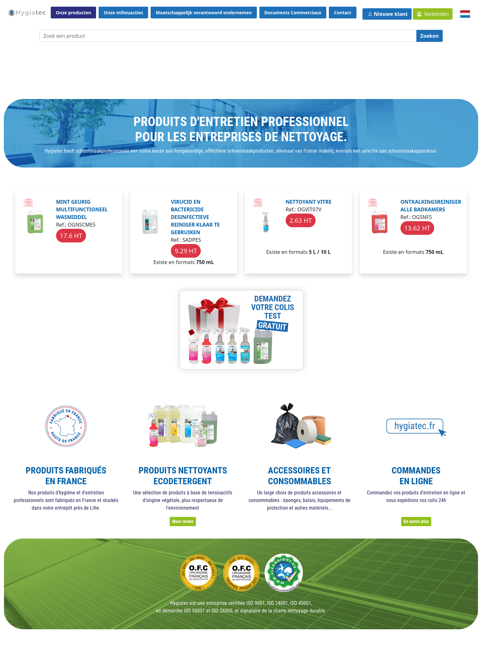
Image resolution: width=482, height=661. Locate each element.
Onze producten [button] (73, 13)
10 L (325, 251)
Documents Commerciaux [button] (293, 13)
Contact (342, 13)
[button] (433, 14)
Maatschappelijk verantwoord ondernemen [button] (203, 13)
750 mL (205, 262)
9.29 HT (186, 251)
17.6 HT (71, 235)
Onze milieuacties (123, 13)
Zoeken (429, 35)
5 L (312, 251)
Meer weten (182, 521)
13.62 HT (417, 228)
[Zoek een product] (228, 36)
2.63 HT (301, 220)
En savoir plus (416, 521)
